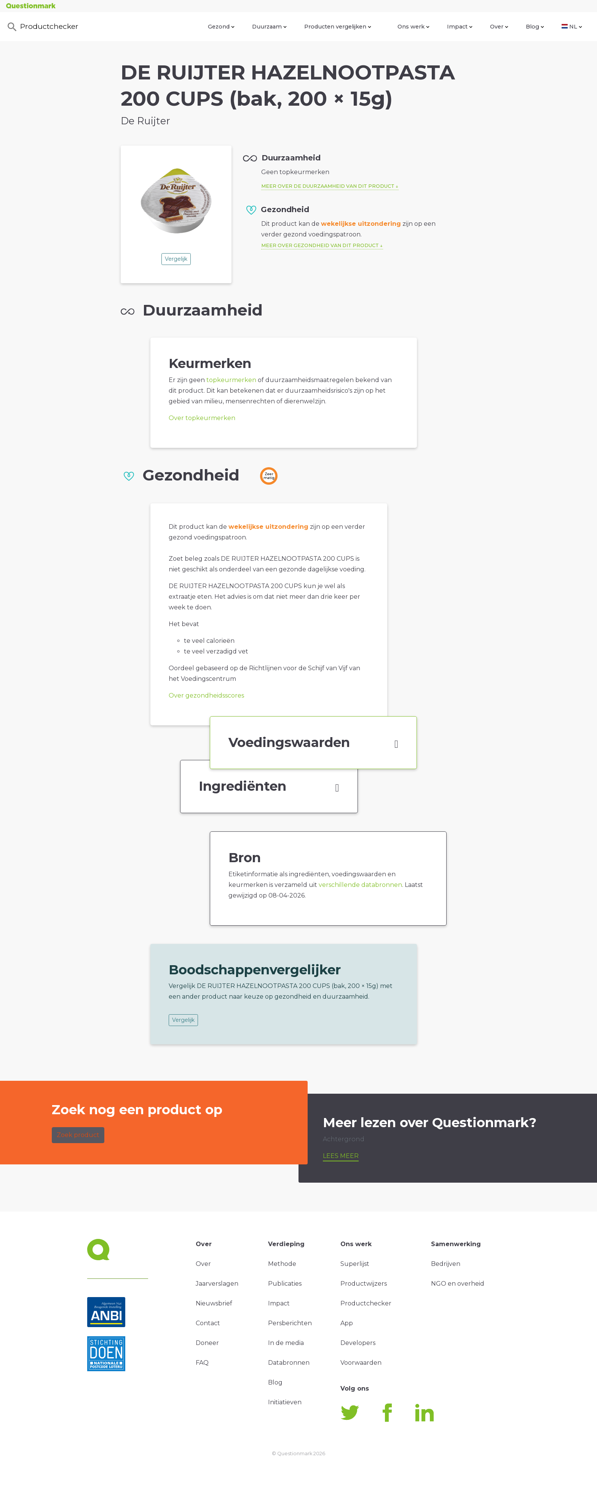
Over (499, 26)
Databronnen (289, 1362)
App (346, 1323)
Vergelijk (176, 258)
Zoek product (78, 1135)
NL (572, 26)
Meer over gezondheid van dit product (320, 245)
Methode (282, 1263)
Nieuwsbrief (214, 1303)
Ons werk (413, 26)
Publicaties (285, 1283)
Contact (208, 1323)
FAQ (202, 1362)
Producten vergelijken (337, 26)
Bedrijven (445, 1263)
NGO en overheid (457, 1283)
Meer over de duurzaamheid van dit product (327, 186)
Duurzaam (269, 26)
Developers (357, 1343)
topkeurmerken (231, 380)
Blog (535, 26)
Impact (459, 26)
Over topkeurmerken (202, 418)
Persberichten (290, 1323)
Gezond (221, 26)
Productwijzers (363, 1283)
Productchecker (42, 27)
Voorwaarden (361, 1362)
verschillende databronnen (360, 884)
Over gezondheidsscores (206, 695)
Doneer (207, 1343)
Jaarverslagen (217, 1283)
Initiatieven (285, 1402)
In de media (286, 1343)
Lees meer (341, 1155)
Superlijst (354, 1263)
